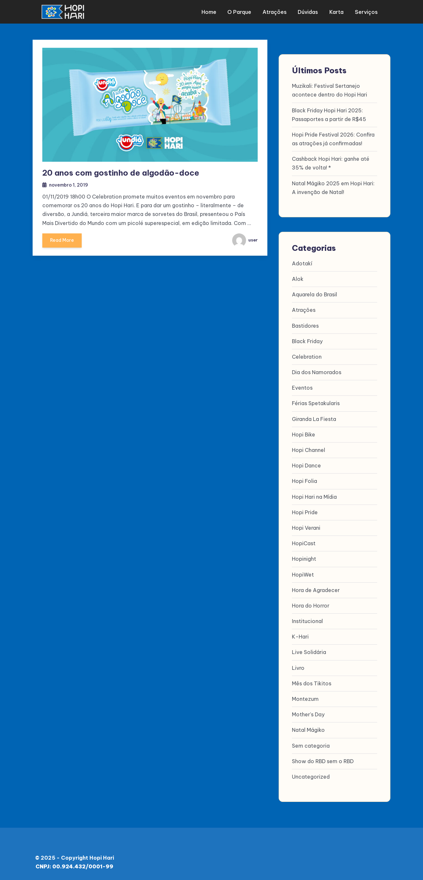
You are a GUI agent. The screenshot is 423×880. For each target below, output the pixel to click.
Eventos (302, 387)
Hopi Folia (304, 480)
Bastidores (305, 325)
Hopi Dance (306, 465)
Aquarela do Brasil (314, 294)
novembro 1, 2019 (70, 184)
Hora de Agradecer (316, 589)
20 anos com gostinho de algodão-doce (120, 172)
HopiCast (303, 542)
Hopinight (304, 558)
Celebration (307, 356)
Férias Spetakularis (316, 402)
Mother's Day (308, 714)
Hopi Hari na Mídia (314, 496)
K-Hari (300, 636)
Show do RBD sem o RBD (323, 760)
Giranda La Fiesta (314, 418)
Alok (298, 278)
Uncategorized (311, 776)
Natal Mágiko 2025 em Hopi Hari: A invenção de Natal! (333, 186)
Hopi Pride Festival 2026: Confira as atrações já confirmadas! (333, 138)
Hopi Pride (305, 511)
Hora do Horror (310, 604)
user (244, 239)
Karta (336, 11)
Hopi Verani (306, 527)
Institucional (307, 620)
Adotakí (302, 262)
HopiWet (303, 573)
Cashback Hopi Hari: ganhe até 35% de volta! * (330, 162)
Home (212, 11)
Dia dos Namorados (316, 371)
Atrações (276, 11)
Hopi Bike (303, 433)
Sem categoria (311, 745)
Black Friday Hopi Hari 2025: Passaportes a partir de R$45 (329, 113)
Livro (298, 667)
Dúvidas (309, 11)
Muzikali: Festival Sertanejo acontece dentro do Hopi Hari (329, 89)
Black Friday (307, 340)
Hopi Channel (308, 449)
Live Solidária (309, 651)
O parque (242, 11)
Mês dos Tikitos (311, 682)
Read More (62, 242)
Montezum (305, 698)
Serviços (365, 11)
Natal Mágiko (308, 729)
